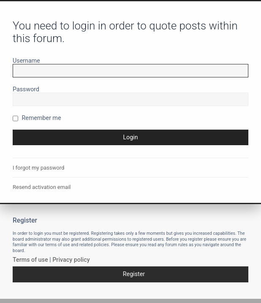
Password (26, 89)
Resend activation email (42, 187)
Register (134, 274)
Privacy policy (70, 259)
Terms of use (30, 259)
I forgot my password (39, 168)
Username (26, 60)
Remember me (37, 117)
